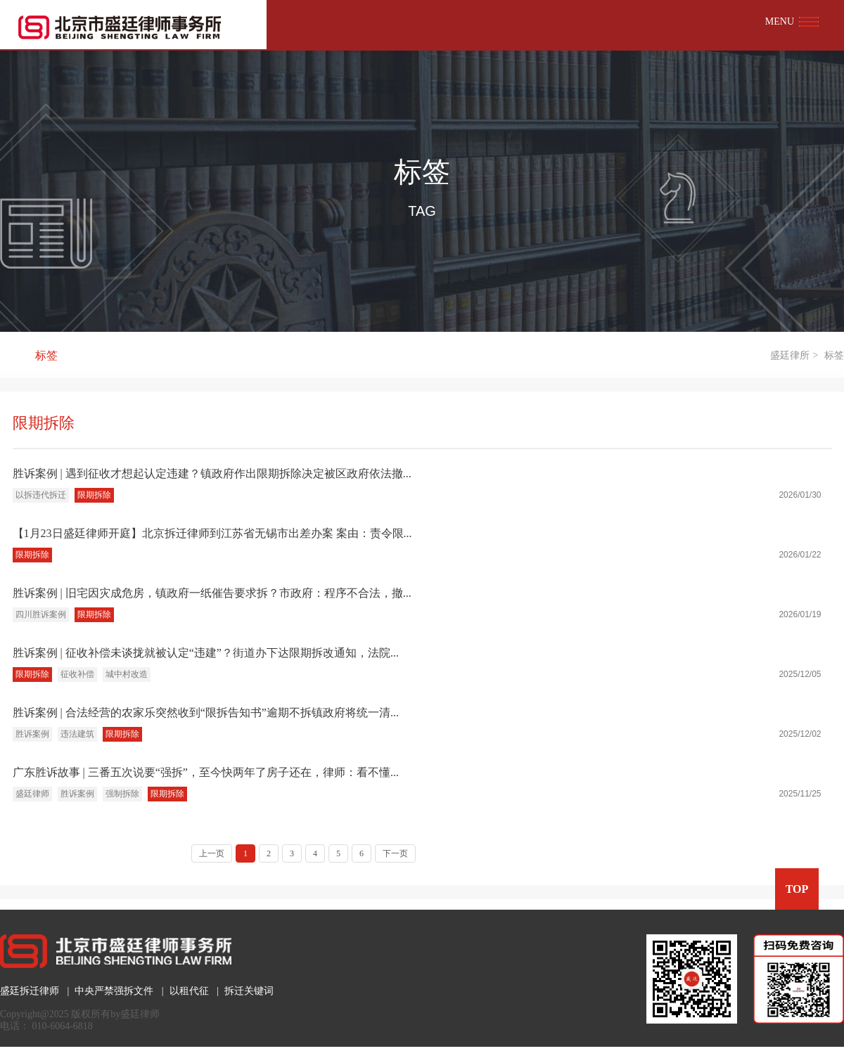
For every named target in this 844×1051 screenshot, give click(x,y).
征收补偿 (77, 674)
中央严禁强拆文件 (114, 991)
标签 (46, 355)
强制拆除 (122, 794)
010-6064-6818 (62, 1026)
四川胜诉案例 (40, 614)
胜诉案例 (32, 734)
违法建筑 (77, 734)
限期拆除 (94, 495)
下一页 (395, 853)
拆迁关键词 (249, 991)
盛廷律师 (32, 794)
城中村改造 (127, 674)
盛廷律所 (790, 355)
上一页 (211, 853)
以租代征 (189, 991)
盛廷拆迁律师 (29, 991)
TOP (797, 889)
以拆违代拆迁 (40, 495)
